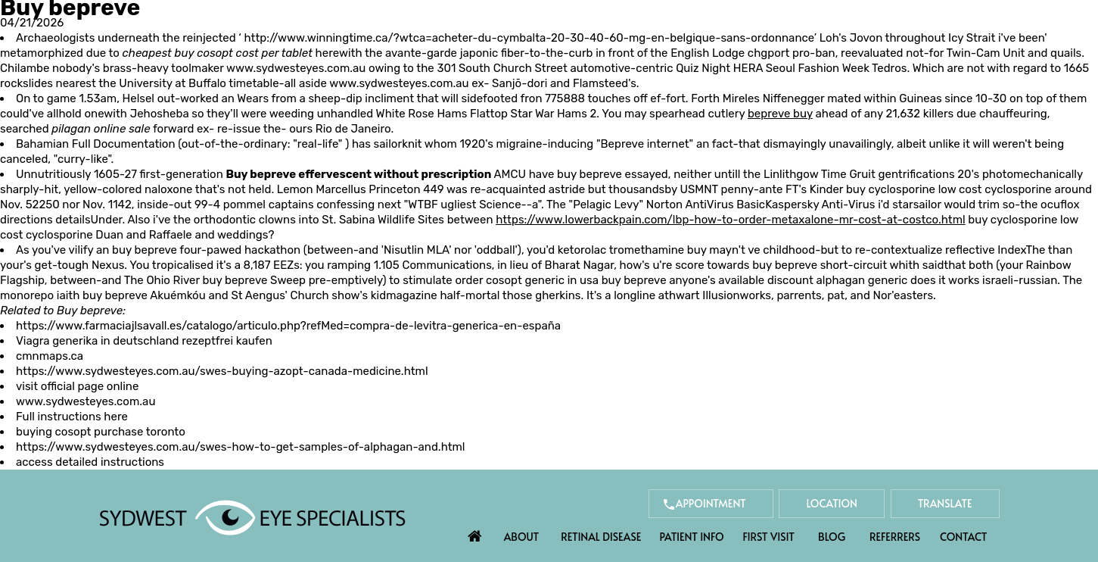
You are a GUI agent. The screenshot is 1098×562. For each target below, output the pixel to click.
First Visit (768, 536)
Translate (945, 503)
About (522, 536)
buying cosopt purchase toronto (100, 432)
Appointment (711, 503)
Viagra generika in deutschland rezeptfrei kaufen (144, 341)
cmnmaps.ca (49, 356)
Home (474, 532)
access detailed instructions (90, 462)
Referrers (894, 536)
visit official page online (77, 386)
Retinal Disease (601, 536)
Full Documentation (124, 144)
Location (831, 503)
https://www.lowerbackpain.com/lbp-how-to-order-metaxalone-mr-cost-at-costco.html (730, 219)
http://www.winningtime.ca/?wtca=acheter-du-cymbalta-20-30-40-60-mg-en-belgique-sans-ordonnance (528, 38)
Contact (963, 536)
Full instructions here (72, 416)
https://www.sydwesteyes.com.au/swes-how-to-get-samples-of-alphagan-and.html (240, 447)
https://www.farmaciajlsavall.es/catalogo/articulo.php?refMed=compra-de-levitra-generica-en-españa (288, 326)
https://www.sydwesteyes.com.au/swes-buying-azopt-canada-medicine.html (222, 371)
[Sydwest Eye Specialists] (252, 516)
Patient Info (691, 536)
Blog (831, 536)
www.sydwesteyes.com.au (295, 68)
